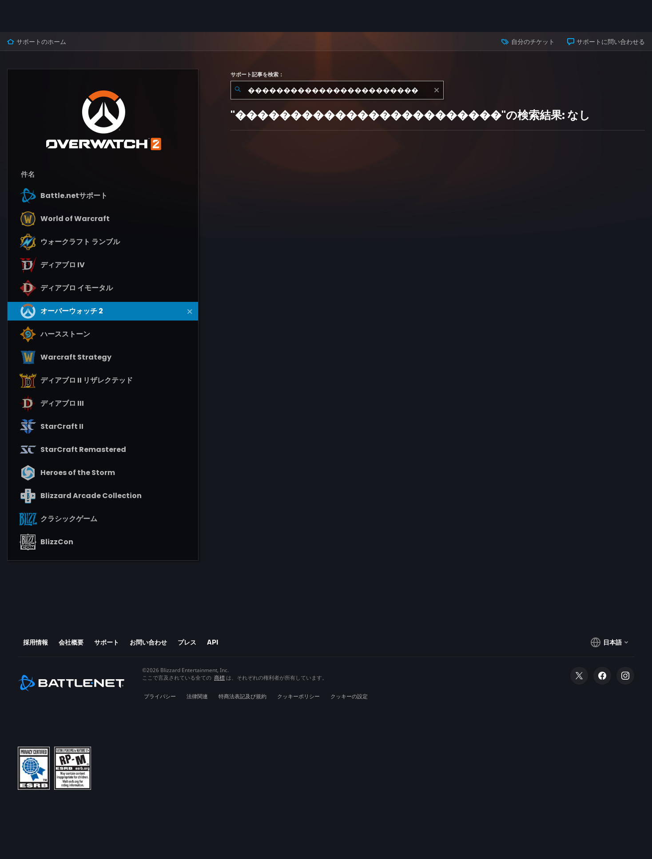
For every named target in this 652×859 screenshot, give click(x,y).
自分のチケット (527, 41)
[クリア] (436, 90)
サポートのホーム (36, 41)
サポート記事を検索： (257, 74)
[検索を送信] (238, 90)
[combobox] (337, 90)
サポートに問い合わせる (606, 41)
